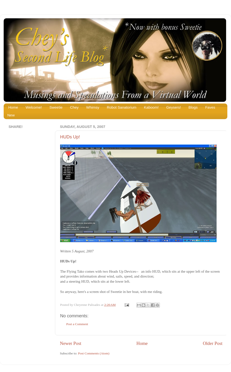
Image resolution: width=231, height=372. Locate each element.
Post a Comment (77, 324)
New (11, 115)
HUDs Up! (70, 136)
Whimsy (92, 107)
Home (13, 107)
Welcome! (34, 107)
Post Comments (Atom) (93, 353)
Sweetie (55, 107)
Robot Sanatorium (121, 107)
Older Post (212, 343)
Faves (210, 107)
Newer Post (70, 343)
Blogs (193, 107)
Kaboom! (151, 107)
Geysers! (173, 107)
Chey (74, 107)
